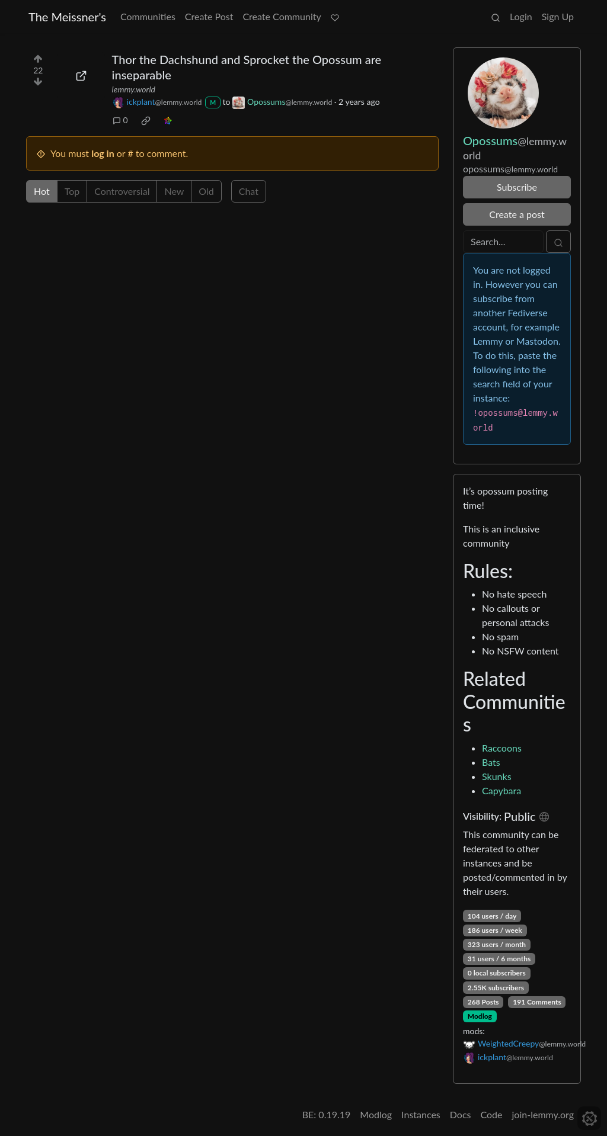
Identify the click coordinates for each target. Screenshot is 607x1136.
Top (72, 191)
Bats (491, 762)
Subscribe (517, 186)
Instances (420, 1114)
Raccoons (502, 747)
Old (206, 191)
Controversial (121, 191)
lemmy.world (133, 89)
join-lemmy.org (543, 1114)
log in (102, 153)
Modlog (480, 1016)
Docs (460, 1114)
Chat (248, 191)
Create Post (209, 16)
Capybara (501, 790)
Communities (147, 16)
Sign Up (558, 16)
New (174, 191)
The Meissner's (67, 16)
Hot (42, 191)
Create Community (281, 16)
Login (521, 16)
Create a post (516, 214)
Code (492, 1114)
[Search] (503, 241)
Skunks (497, 776)
